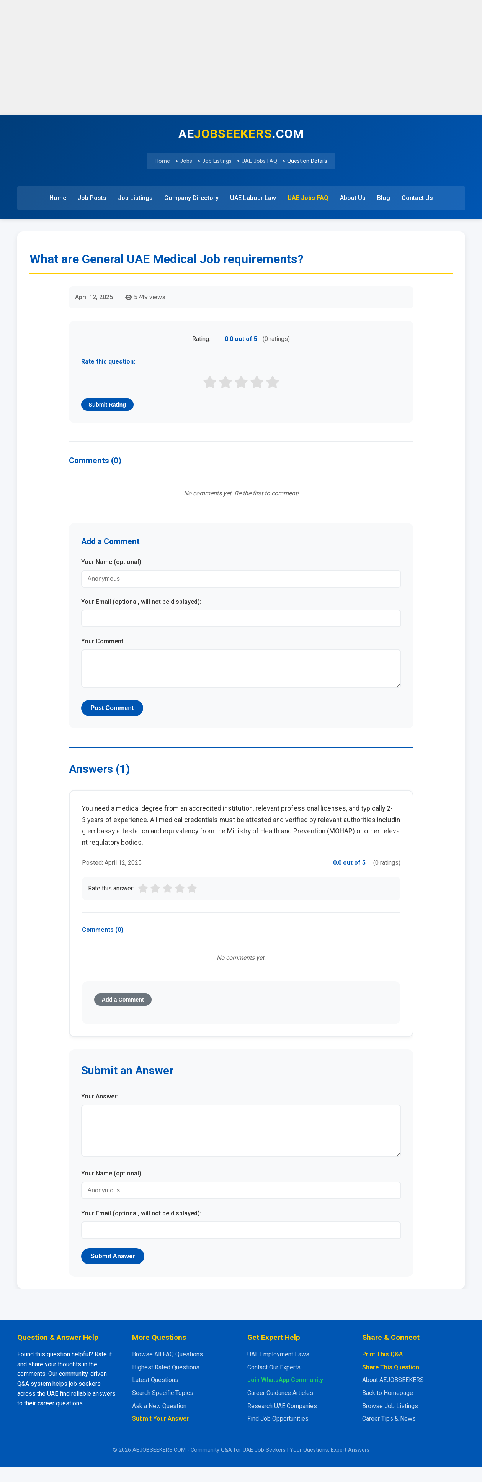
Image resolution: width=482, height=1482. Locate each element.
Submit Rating (107, 405)
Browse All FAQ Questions (167, 1369)
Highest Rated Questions (165, 1382)
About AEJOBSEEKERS (393, 1395)
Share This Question (390, 1382)
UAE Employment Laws (278, 1369)
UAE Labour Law (253, 198)
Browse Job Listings (390, 1421)
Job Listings (217, 161)
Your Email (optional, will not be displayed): (141, 601)
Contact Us (417, 198)
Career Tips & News (389, 1434)
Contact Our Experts (274, 1382)
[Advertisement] (241, 57)
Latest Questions (155, 1395)
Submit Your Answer (160, 1434)
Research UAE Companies (282, 1421)
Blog (383, 198)
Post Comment (112, 714)
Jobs (186, 161)
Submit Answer (113, 1271)
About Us (353, 198)
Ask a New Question (159, 1421)
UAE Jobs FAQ (259, 161)
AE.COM (241, 133)
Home (162, 161)
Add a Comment (123, 1006)
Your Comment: (103, 641)
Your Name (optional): (112, 562)
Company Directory (191, 198)
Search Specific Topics (162, 1408)
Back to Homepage (387, 1408)
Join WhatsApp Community (285, 1395)
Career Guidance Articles (280, 1408)
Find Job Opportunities (278, 1434)
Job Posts (92, 198)
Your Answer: (99, 1102)
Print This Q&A (382, 1369)
